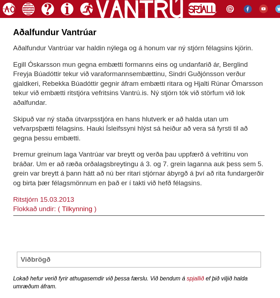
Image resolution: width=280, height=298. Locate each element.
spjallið (195, 278)
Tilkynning (77, 209)
